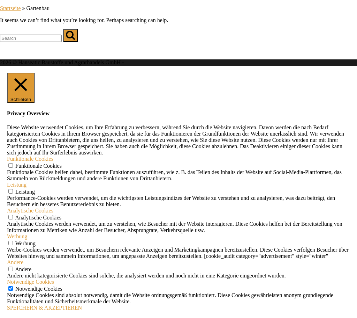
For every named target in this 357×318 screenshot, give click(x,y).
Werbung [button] (17, 236)
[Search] (70, 35)
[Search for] (31, 38)
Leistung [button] (16, 185)
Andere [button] (15, 262)
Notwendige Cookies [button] (30, 282)
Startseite (10, 8)
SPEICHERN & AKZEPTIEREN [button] (44, 308)
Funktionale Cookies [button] (30, 159)
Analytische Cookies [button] (30, 211)
